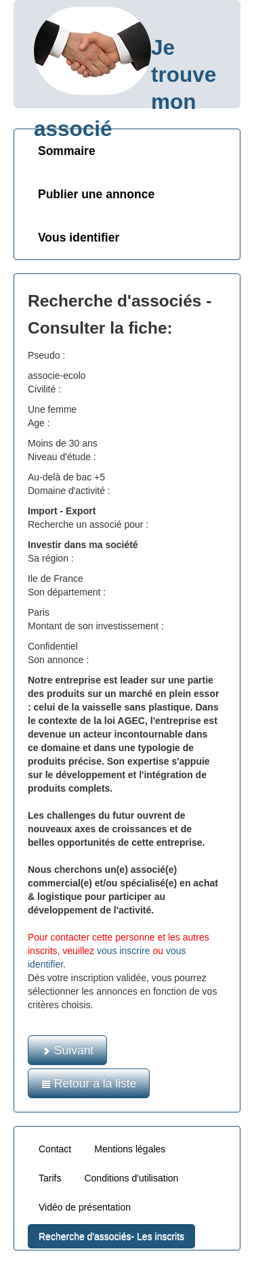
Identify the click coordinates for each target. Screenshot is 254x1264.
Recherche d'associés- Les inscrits (111, 1236)
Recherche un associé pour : (88, 524)
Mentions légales (129, 1149)
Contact (55, 1149)
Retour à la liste (88, 1083)
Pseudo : (46, 355)
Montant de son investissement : (96, 625)
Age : (39, 422)
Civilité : (44, 389)
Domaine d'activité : (69, 490)
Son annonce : (58, 659)
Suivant (67, 1050)
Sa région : (51, 558)
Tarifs (50, 1178)
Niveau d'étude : (62, 456)
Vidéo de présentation (85, 1207)
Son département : (67, 592)
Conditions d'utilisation (131, 1178)
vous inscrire (123, 950)
